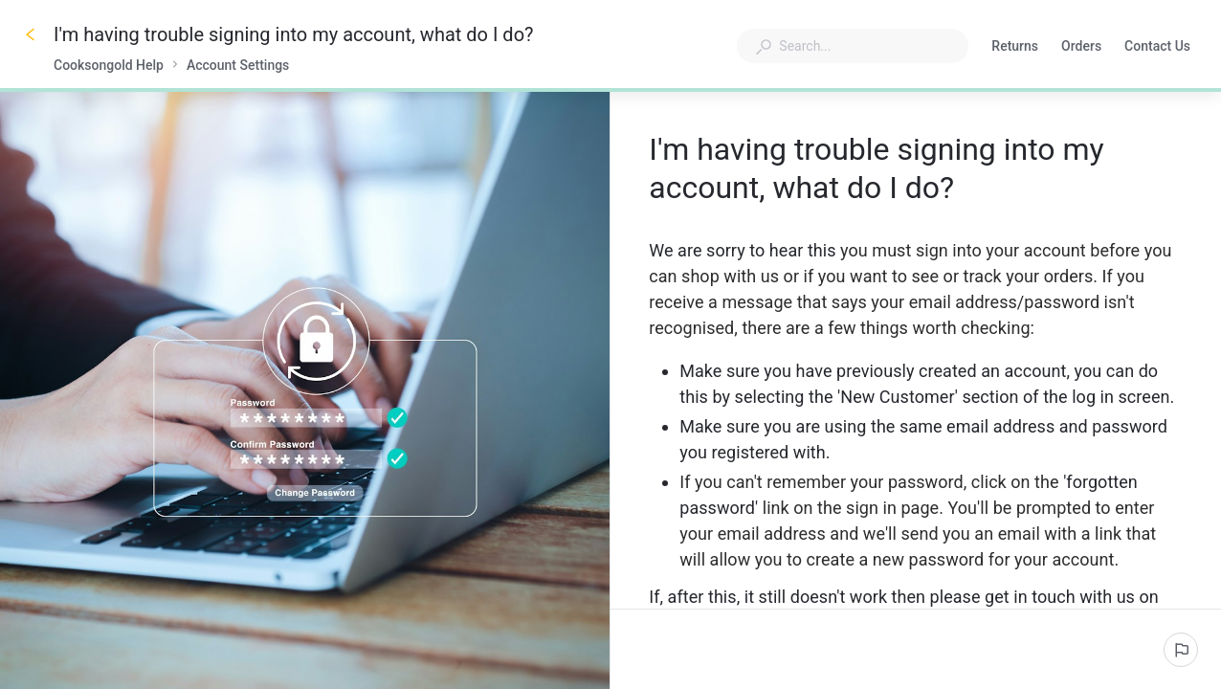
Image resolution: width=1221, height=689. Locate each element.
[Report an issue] (1181, 650)
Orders (1081, 47)
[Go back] (30, 34)
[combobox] (852, 46)
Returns (1014, 47)
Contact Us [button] (1157, 46)
